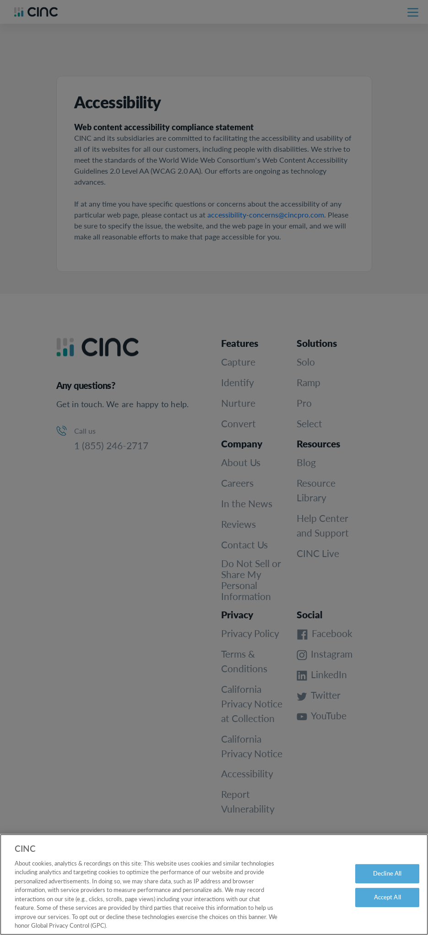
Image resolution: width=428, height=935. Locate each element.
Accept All (387, 904)
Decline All (387, 880)
